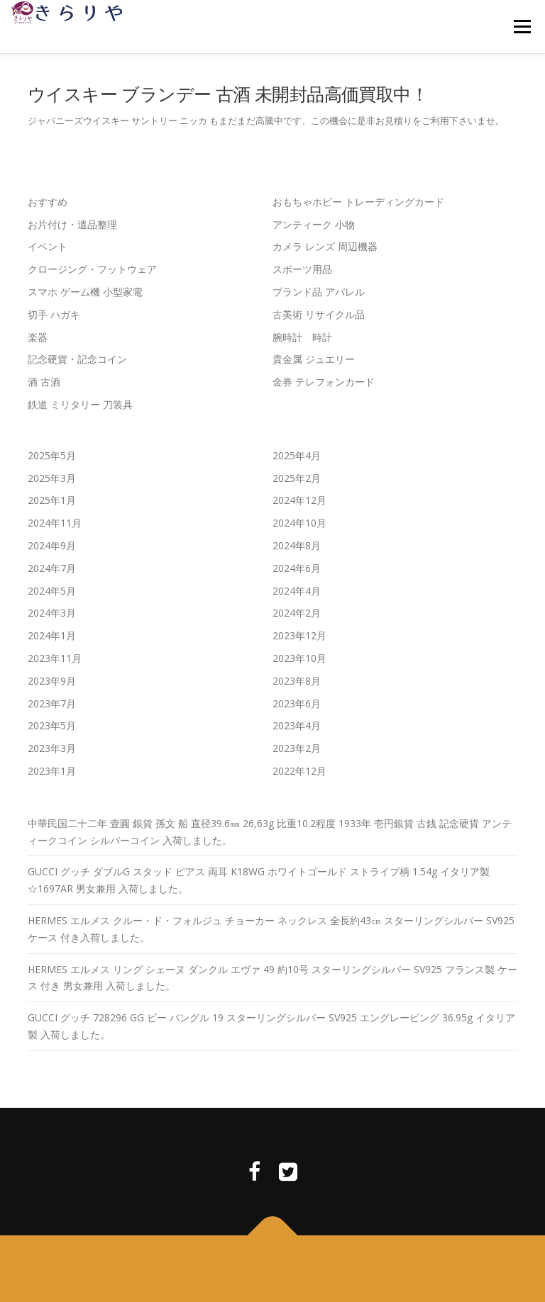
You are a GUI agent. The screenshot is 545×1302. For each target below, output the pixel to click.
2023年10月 (299, 658)
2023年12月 (299, 635)
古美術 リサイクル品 (318, 314)
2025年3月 (52, 478)
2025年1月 (52, 500)
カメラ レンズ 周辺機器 (325, 246)
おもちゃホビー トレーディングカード (358, 201)
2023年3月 (52, 748)
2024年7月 (52, 568)
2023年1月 (52, 771)
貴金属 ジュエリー (313, 359)
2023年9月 (52, 681)
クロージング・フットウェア (92, 269)
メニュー (522, 26)
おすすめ (47, 201)
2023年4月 (296, 725)
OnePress (324, 1268)
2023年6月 (296, 703)
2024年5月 (52, 590)
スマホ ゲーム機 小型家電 (85, 291)
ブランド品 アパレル (318, 291)
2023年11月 (55, 658)
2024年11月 (55, 522)
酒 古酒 (44, 381)
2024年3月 (52, 612)
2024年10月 (299, 522)
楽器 (38, 337)
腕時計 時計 (302, 337)
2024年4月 (296, 590)
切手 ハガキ (54, 314)
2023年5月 (52, 725)
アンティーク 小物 (313, 224)
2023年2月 (296, 748)
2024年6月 (296, 568)
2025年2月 (296, 478)
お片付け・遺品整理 (72, 224)
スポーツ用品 (302, 269)
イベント (47, 246)
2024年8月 (296, 545)
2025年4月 (296, 455)
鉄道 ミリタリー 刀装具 (80, 404)
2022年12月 (299, 771)
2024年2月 (296, 612)
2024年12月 (299, 500)
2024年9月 (52, 545)
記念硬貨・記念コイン (77, 359)
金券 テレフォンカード (323, 381)
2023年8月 (296, 681)
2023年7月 (52, 703)
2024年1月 (52, 635)
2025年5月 (52, 455)
